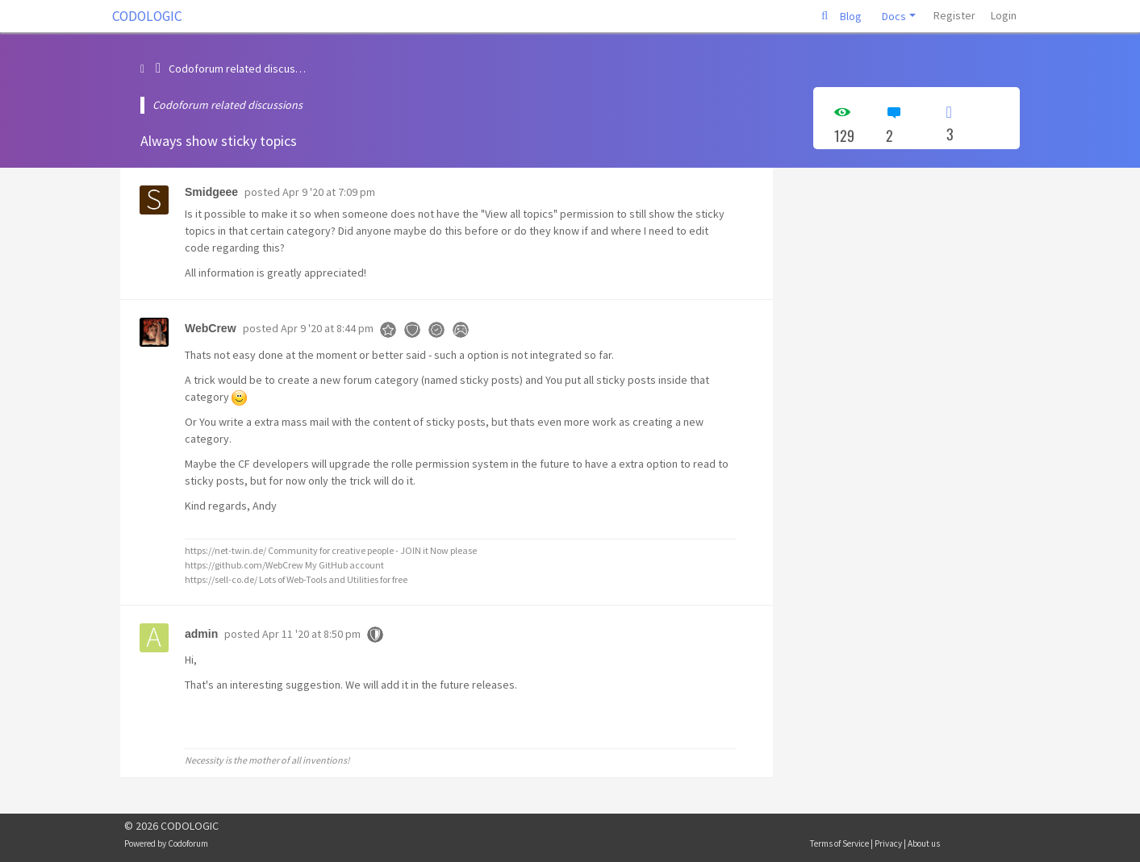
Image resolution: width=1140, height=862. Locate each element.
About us (924, 843)
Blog (851, 16)
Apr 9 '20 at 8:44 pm (327, 328)
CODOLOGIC (147, 16)
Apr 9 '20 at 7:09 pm (328, 192)
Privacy (888, 843)
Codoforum (188, 843)
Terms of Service (839, 843)
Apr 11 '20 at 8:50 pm (311, 634)
